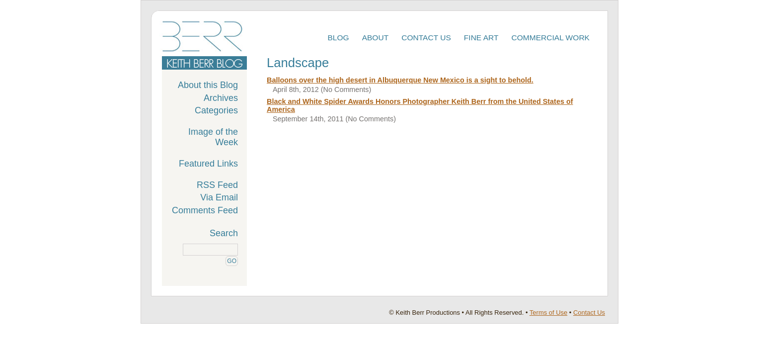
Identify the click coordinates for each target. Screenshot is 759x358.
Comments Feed (205, 210)
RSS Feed (217, 185)
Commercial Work (551, 37)
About (375, 37)
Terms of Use (548, 312)
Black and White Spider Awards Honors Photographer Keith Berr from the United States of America (420, 105)
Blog (338, 37)
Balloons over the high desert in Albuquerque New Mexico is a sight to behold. (400, 80)
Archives (221, 98)
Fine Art (481, 37)
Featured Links (208, 164)
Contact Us (426, 37)
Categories (216, 110)
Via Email (219, 197)
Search (224, 233)
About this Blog (208, 85)
